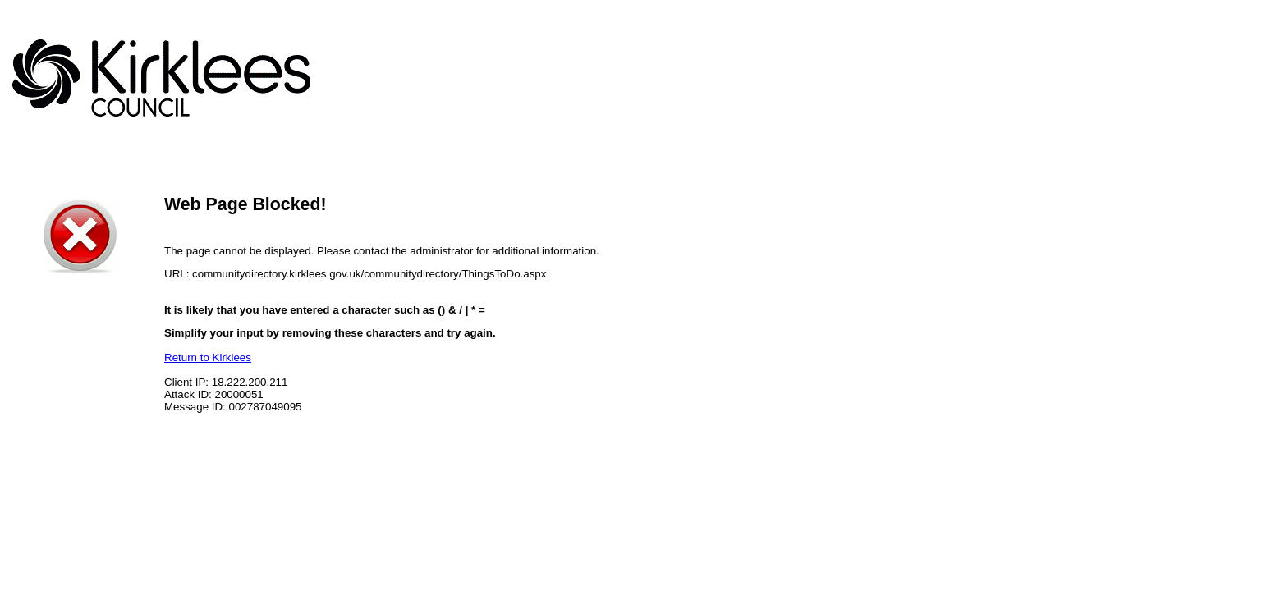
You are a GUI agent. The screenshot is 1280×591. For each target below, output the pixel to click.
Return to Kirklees (207, 357)
